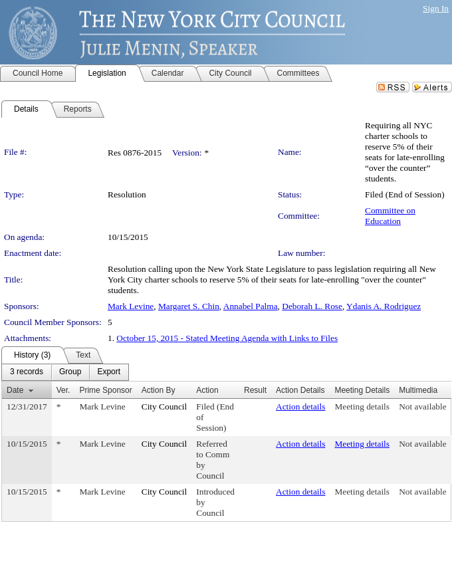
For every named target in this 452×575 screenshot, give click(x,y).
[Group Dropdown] (70, 372)
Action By (158, 390)
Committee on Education (390, 215)
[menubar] (65, 372)
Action (207, 390)
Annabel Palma (250, 306)
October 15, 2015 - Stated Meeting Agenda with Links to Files (227, 338)
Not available (422, 406)
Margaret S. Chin (188, 306)
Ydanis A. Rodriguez (383, 306)
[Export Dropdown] (108, 372)
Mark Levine (131, 306)
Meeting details (362, 406)
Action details (300, 406)
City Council (164, 406)
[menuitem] (26, 372)
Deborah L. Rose (312, 306)
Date (15, 390)
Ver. (63, 390)
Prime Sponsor (105, 390)
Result (255, 390)
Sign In (436, 8)
